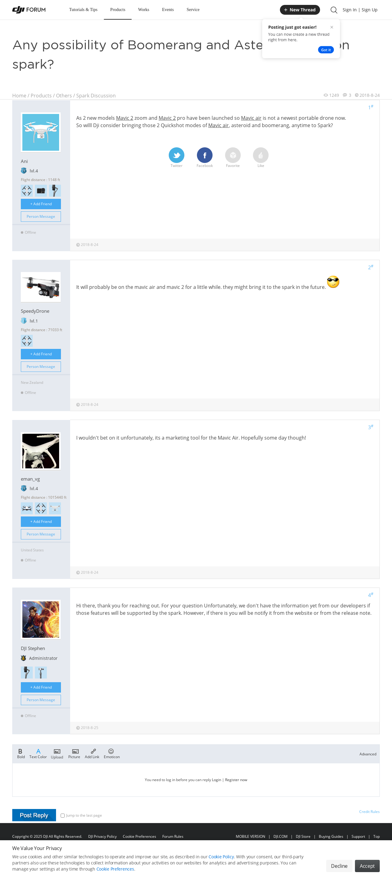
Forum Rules (172, 836)
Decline (339, 866)
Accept (367, 866)
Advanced (368, 754)
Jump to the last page (81, 815)
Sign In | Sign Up (360, 10)
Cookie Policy (221, 857)
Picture (74, 753)
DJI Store (303, 836)
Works (143, 9)
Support (358, 836)
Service (193, 9)
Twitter (176, 157)
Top (376, 836)
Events (168, 9)
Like (261, 157)
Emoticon (112, 753)
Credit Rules (369, 811)
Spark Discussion (96, 95)
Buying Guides (331, 836)
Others (64, 95)
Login (216, 779)
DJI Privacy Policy (102, 836)
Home (19, 95)
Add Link (92, 753)
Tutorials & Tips (83, 9)
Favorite (233, 157)
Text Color (38, 753)
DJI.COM (280, 836)
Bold (21, 753)
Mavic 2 (124, 118)
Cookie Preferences (139, 836)
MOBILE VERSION (250, 836)
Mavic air (251, 118)
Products (117, 9)
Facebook (205, 157)
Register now (236, 779)
